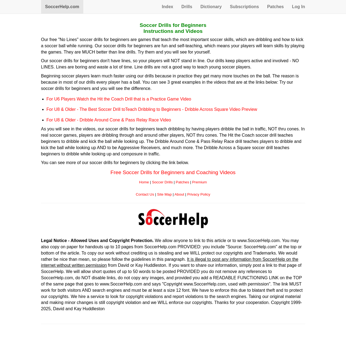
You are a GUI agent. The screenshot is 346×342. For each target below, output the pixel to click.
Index (167, 6)
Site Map (164, 194)
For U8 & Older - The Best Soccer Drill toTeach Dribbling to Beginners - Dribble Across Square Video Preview (152, 109)
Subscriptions (244, 6)
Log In (298, 6)
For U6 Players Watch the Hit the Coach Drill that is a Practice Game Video (119, 99)
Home (144, 182)
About (179, 194)
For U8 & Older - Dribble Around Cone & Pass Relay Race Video (109, 120)
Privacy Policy (198, 194)
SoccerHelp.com (62, 6)
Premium (199, 182)
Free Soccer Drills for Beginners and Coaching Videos (173, 172)
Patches (275, 6)
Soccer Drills (162, 182)
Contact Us (145, 194)
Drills (186, 6)
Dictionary (211, 6)
